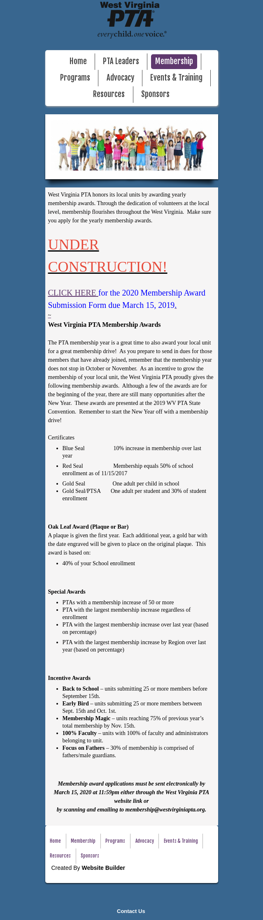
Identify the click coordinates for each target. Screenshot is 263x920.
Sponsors (155, 94)
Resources (109, 94)
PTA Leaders (121, 61)
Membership (174, 61)
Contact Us (131, 911)
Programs (75, 78)
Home (78, 61)
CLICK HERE (72, 292)
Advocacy (120, 78)
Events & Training (176, 78)
